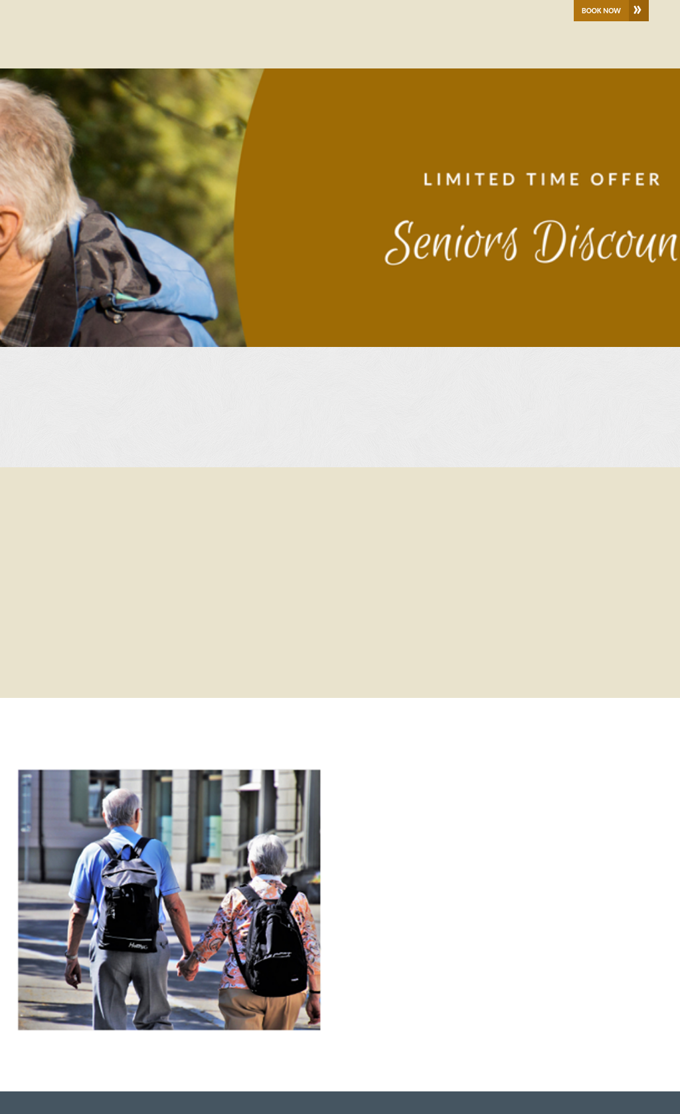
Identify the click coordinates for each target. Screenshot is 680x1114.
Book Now (601, 10)
